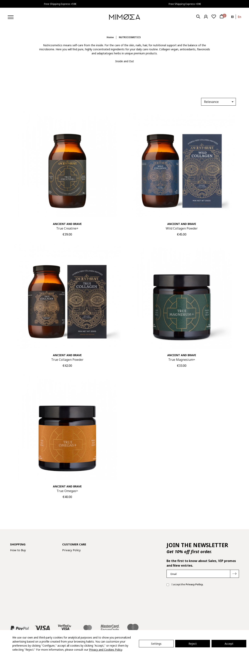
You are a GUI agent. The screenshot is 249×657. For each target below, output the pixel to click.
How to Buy (18, 550)
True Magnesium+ (181, 360)
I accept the (185, 585)
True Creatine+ (67, 228)
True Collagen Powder (67, 360)
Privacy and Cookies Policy (105, 649)
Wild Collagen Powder (182, 228)
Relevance (219, 101)
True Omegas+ (67, 491)
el (232, 17)
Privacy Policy (71, 550)
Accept (229, 643)
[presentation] (196, 601)
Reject (193, 643)
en (239, 17)
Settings (156, 643)
